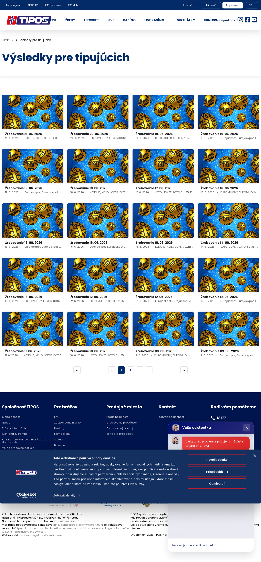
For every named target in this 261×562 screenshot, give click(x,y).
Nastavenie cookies (130, 478)
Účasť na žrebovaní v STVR (71, 451)
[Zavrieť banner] (254, 514)
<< (77, 370)
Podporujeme (13, 5)
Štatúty (58, 440)
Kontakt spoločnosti (172, 417)
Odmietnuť (217, 542)
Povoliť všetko (217, 518)
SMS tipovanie (52, 5)
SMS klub (72, 5)
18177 (222, 418)
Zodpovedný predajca (121, 429)
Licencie (59, 446)
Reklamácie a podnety (219, 20)
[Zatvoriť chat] (246, 427)
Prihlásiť (211, 5)
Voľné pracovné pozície (18, 448)
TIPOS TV (33, 5)
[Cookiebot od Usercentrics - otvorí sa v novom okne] (26, 554)
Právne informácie (14, 429)
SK (250, 5)
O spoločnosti (11, 417)
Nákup (6, 423)
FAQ (57, 417)
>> (183, 370)
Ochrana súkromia (14, 434)
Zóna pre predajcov (119, 434)
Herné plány (62, 434)
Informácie (189, 5)
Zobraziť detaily (65, 554)
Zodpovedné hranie (67, 423)
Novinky (59, 429)
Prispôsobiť (217, 530)
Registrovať (232, 5)
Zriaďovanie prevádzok (121, 423)
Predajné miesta (117, 417)
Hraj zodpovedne (22, 478)
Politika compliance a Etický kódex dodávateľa (24, 441)
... (140, 370)
